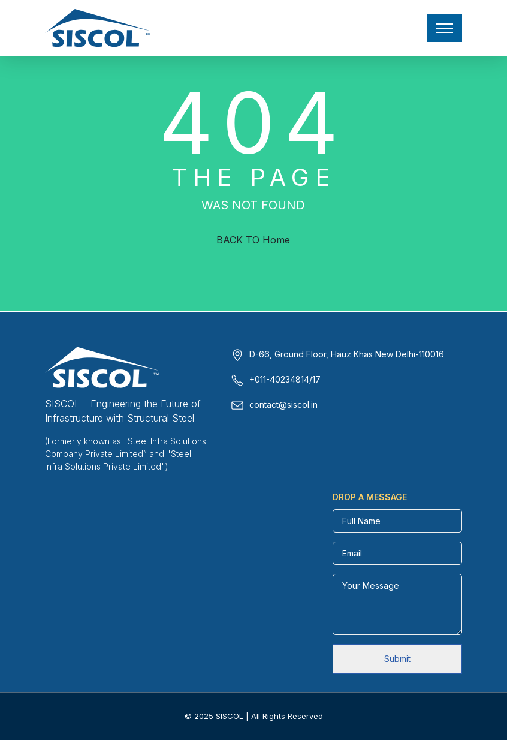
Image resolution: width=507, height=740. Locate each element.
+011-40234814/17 (285, 379)
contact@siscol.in (283, 404)
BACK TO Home (253, 240)
